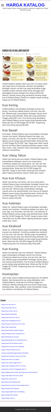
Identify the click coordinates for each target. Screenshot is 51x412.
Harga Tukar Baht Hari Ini (8, 308)
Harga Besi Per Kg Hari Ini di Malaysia (12, 346)
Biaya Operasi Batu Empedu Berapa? (12, 330)
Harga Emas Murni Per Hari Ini (10, 317)
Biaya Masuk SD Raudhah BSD (10, 382)
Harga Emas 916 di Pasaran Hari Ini (12, 343)
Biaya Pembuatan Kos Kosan (10, 337)
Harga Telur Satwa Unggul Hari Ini (11, 362)
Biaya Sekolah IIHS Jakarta (9, 395)
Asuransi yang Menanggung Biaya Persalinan (14, 353)
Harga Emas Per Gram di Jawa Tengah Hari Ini (15, 385)
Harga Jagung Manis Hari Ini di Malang (13, 392)
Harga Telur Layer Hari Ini (9, 379)
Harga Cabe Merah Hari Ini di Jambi (12, 375)
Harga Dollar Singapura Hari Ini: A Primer (13, 366)
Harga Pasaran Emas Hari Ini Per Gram (13, 324)
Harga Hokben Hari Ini (8, 398)
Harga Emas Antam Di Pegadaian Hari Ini (13, 369)
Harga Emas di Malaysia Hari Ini (10, 320)
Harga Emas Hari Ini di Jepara (10, 359)
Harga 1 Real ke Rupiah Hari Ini (10, 350)
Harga (29, 54)
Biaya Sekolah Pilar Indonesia (10, 388)
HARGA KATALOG (25, 4)
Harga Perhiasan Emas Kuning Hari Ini (12, 333)
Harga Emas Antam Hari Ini (9, 311)
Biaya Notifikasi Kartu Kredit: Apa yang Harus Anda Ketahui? (19, 372)
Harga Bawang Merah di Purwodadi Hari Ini (14, 340)
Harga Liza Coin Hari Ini (8, 304)
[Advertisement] (25, 30)
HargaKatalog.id (8, 54)
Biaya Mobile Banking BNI (9, 314)
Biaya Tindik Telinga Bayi (8, 327)
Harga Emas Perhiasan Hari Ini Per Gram (13, 356)
